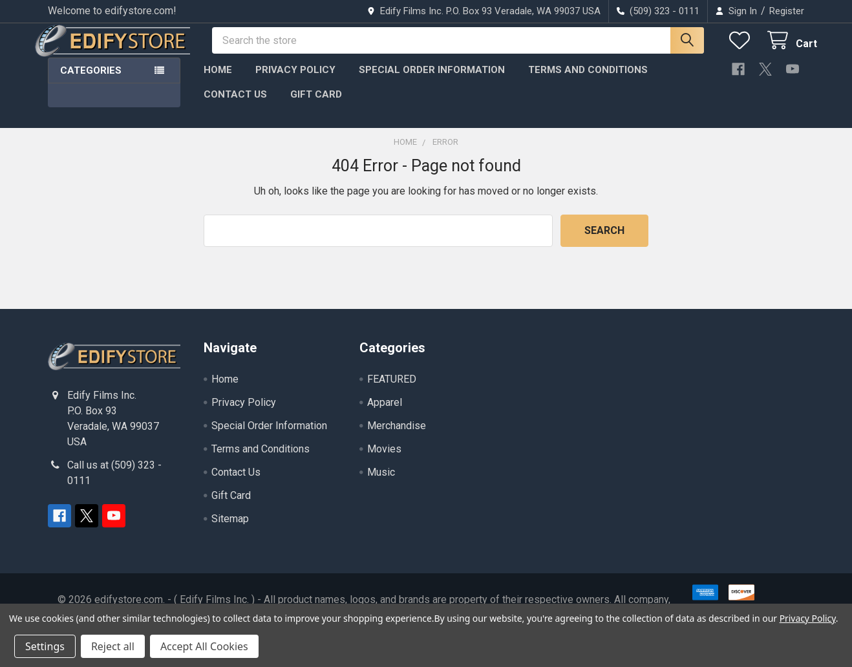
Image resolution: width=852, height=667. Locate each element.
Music (381, 482)
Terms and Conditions (588, 79)
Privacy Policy (295, 79)
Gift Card (316, 104)
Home (218, 79)
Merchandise (396, 436)
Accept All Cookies (204, 646)
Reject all (112, 646)
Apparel (384, 413)
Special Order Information (432, 79)
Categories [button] (91, 80)
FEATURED (391, 389)
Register (786, 11)
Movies (384, 459)
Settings (45, 646)
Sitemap (230, 529)
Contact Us (235, 104)
